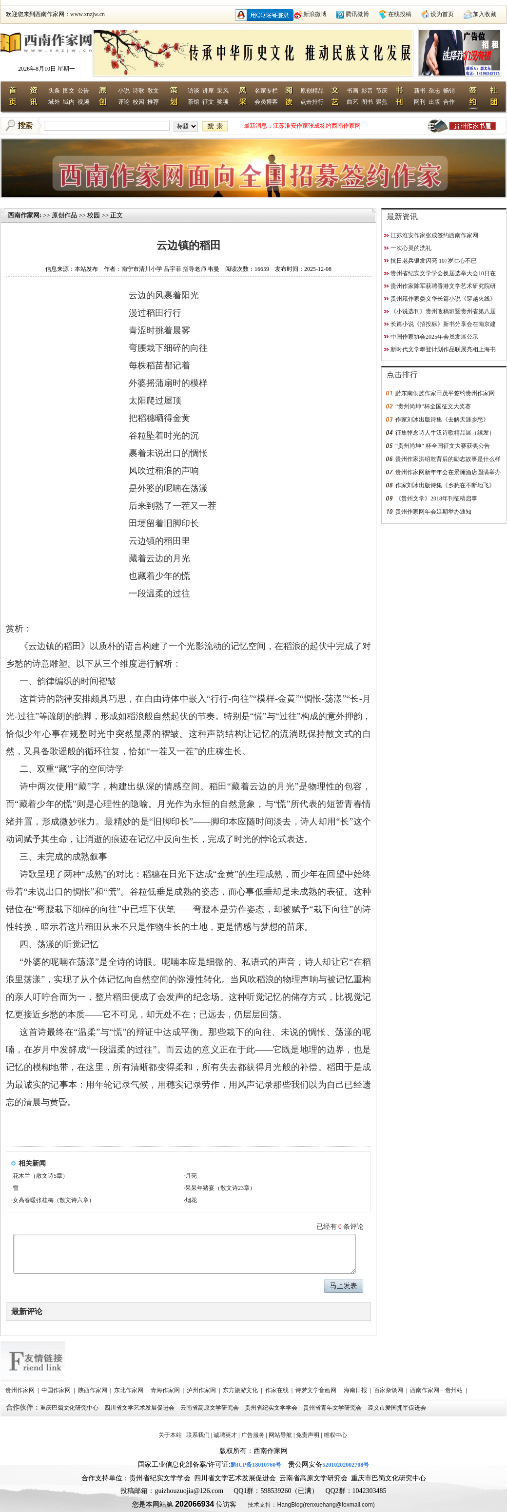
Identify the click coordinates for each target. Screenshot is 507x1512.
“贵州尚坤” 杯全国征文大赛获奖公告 (442, 445)
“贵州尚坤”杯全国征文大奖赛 (433, 406)
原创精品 (312, 90)
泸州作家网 (202, 1390)
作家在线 (277, 1390)
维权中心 (335, 1435)
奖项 (223, 101)
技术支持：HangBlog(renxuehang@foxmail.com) (311, 1504)
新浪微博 (315, 14)
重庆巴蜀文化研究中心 (70, 1407)
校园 (138, 101)
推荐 (153, 101)
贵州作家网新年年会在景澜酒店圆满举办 (448, 472)
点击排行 (312, 101)
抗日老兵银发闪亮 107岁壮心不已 (433, 260)
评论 (124, 101)
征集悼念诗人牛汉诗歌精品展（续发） (445, 432)
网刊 (420, 101)
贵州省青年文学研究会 (333, 1407)
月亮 (191, 1175)
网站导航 (280, 1435)
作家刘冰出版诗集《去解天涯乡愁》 (442, 419)
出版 (434, 101)
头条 (54, 90)
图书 (367, 101)
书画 (352, 90)
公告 (83, 90)
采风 (223, 90)
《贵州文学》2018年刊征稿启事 (436, 498)
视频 (83, 101)
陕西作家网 (93, 1390)
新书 (420, 90)
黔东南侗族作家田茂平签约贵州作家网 (445, 393)
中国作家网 (56, 1390)
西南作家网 (23, 215)
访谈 (193, 90)
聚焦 (382, 101)
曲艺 (352, 101)
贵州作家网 (20, 1390)
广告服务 (253, 1435)
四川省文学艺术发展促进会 (140, 1407)
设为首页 (442, 14)
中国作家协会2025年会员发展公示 (434, 336)
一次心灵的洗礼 (410, 248)
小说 (124, 90)
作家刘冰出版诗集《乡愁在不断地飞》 (445, 485)
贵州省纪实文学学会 (272, 1407)
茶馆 (193, 101)
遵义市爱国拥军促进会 (398, 1407)
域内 (69, 101)
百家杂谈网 (389, 1390)
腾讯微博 (357, 14)
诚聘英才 (225, 1435)
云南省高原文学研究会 (210, 1407)
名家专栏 (266, 90)
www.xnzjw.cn (87, 14)
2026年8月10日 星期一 (46, 68)
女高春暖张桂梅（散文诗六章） (54, 1200)
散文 (153, 90)
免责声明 (307, 1435)
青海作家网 (166, 1390)
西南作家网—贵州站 (437, 1390)
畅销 (449, 90)
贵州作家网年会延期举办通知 (433, 511)
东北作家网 (129, 1390)
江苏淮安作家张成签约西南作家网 (317, 125)
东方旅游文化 (241, 1390)
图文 (69, 90)
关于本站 (170, 1435)
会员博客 (266, 101)
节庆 (382, 90)
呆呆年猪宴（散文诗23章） (220, 1188)
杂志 (434, 90)
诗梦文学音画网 (316, 1390)
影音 (367, 90)
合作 (449, 101)
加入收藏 (484, 14)
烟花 (191, 1200)
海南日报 (356, 1390)
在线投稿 (399, 14)
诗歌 (138, 90)
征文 (208, 101)
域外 (54, 101)
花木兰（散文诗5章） (40, 1175)
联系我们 (198, 1435)
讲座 (208, 90)
